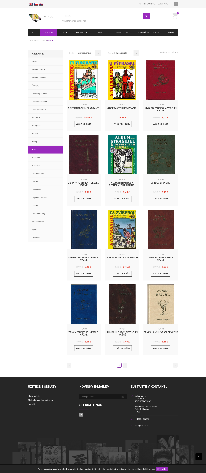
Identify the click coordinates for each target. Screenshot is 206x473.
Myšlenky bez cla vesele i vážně (161, 109)
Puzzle (35, 206)
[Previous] (69, 365)
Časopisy (35, 85)
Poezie (35, 182)
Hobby (34, 142)
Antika (34, 61)
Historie (35, 133)
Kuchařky (36, 166)
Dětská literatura (39, 109)
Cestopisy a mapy (39, 93)
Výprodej (99, 32)
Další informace (149, 469)
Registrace (162, 4)
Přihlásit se (149, 4)
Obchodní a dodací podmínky (148, 32)
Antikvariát (49, 32)
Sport (34, 230)
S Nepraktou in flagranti (83, 108)
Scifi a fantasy (38, 222)
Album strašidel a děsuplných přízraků (122, 184)
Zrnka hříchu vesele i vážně (161, 332)
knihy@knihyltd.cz (142, 426)
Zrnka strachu (160, 183)
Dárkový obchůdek (39, 101)
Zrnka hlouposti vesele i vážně (122, 333)
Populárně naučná (39, 198)
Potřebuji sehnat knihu (121, 32)
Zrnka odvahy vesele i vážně (160, 258)
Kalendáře (36, 158)
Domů (30, 40)
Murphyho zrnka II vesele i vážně (83, 184)
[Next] (175, 365)
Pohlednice (36, 190)
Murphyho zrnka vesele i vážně (83, 258)
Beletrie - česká (38, 69)
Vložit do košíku (84, 124)
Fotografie (36, 125)
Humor (35, 150)
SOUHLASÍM (161, 469)
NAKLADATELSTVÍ (81, 32)
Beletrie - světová (39, 77)
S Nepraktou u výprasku (122, 108)
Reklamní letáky (38, 214)
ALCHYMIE (64, 32)
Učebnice (36, 238)
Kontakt (171, 32)
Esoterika (36, 117)
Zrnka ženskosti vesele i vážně (83, 333)
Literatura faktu (38, 174)
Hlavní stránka (34, 396)
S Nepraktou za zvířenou (122, 257)
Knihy (34, 32)
